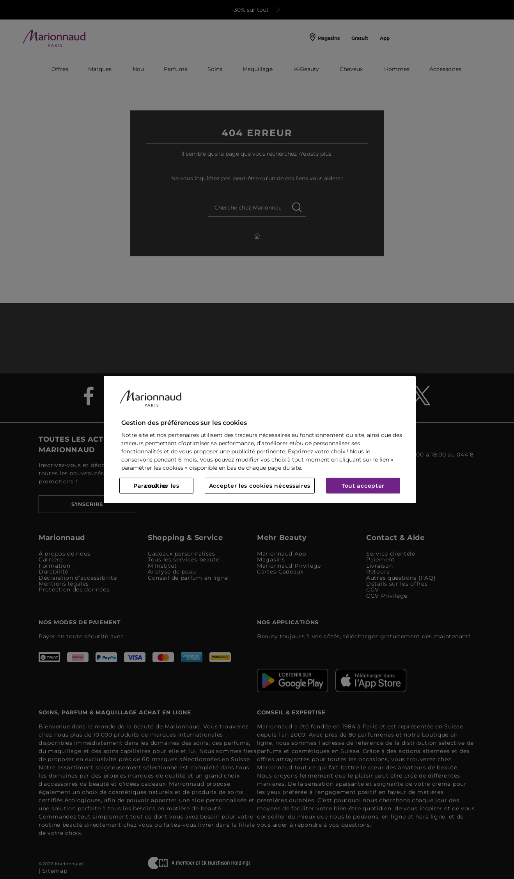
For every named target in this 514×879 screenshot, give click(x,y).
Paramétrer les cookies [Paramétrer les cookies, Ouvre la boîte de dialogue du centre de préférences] (156, 485)
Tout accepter (363, 485)
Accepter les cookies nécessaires (259, 485)
